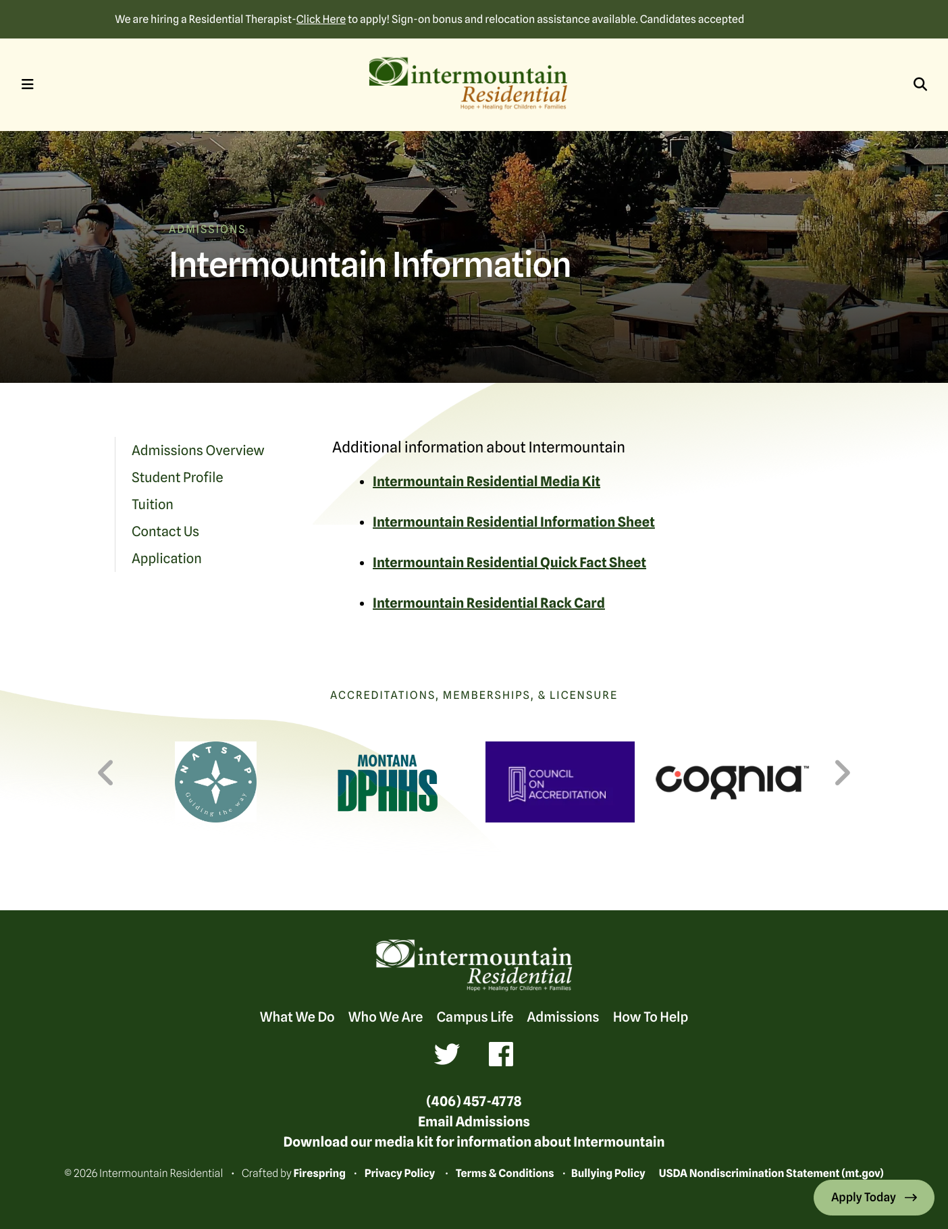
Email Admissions (474, 1122)
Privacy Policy (400, 1173)
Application (167, 558)
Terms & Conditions (505, 1173)
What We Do (297, 1017)
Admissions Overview (198, 450)
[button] (28, 84)
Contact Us (165, 531)
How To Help (651, 1017)
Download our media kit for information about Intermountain (473, 1142)
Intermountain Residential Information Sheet (514, 522)
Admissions (563, 1017)
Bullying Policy (608, 1173)
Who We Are (385, 1017)
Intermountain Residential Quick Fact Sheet (509, 562)
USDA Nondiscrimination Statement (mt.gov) (771, 1173)
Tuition (153, 504)
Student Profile (177, 477)
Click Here (321, 19)
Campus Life (474, 1017)
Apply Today (864, 1198)
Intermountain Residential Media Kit (486, 481)
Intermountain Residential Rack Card (489, 603)
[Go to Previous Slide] (106, 773)
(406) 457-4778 (474, 1101)
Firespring (319, 1173)
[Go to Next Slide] (841, 773)
